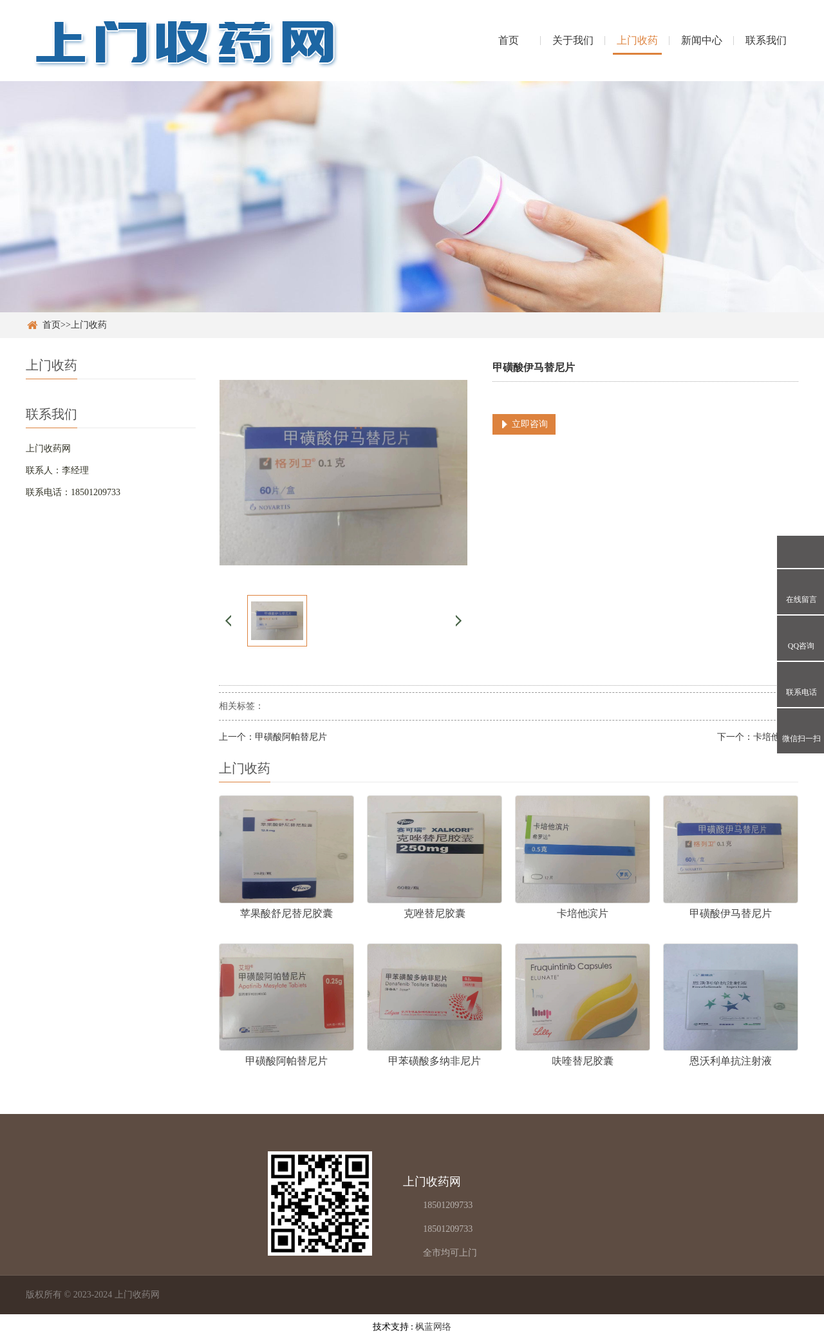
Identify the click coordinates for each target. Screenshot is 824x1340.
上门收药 (637, 40)
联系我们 (766, 40)
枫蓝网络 (433, 1327)
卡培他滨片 (775, 737)
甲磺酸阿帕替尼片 (291, 737)
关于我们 (573, 40)
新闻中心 (701, 40)
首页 (508, 40)
